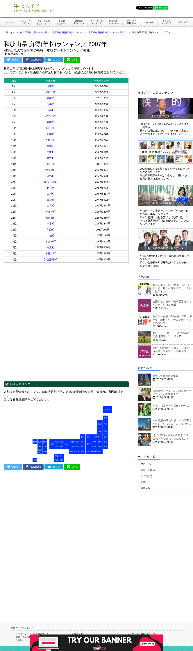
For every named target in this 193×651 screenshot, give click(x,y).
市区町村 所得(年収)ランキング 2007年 (107, 32)
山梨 (94, 446)
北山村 (50, 134)
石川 (83, 437)
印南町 (50, 229)
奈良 (77, 446)
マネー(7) (146, 464)
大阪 (72, 446)
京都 (72, 442)
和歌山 (72, 451)
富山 (88, 437)
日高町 (50, 110)
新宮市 (50, 187)
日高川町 (50, 163)
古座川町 (50, 253)
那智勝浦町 (50, 259)
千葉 (105, 446)
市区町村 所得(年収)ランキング (67, 32)
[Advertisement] (35, 292)
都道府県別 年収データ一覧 (33, 32)
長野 (88, 444)
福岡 (45, 442)
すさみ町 (50, 241)
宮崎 (45, 451)
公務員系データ (79, 634)
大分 (45, 446)
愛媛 (57, 456)
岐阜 (83, 446)
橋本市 (50, 86)
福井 (83, 442)
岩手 (105, 424)
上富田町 (50, 217)
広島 (57, 446)
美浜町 (50, 151)
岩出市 (50, 98)
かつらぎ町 (50, 181)
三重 (77, 451)
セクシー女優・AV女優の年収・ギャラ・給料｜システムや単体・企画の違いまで (172, 319)
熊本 (40, 446)
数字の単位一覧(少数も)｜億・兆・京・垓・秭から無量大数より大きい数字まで (173, 288)
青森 (105, 418)
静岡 (88, 451)
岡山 (62, 446)
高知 (57, 460)
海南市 (50, 104)
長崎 (35, 442)
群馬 (94, 442)
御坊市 (50, 146)
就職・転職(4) (148, 470)
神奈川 (94, 451)
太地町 (50, 235)
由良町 (50, 205)
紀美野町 (50, 169)
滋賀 (77, 442)
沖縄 (35, 460)
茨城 (105, 442)
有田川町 (50, 128)
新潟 (97, 437)
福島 (105, 437)
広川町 (50, 193)
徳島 (62, 460)
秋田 (100, 424)
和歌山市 (50, 92)
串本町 (50, 223)
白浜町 (50, 247)
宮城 (105, 431)
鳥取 (62, 442)
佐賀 (40, 442)
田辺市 (50, 199)
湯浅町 (50, 175)
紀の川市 (50, 116)
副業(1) (144, 482)
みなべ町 (50, 211)
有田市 (50, 122)
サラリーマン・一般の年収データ (32, 634)
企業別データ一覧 (24, 640)
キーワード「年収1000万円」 (142, 634)
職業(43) (145, 488)
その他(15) (146, 476)
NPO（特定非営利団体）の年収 (171, 405)
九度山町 (50, 139)
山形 (100, 431)
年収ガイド (9, 32)
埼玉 (100, 446)
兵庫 (67, 444)
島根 (57, 442)
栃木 (100, 442)
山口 (52, 444)
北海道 (107, 410)
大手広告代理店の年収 (165, 375)
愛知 (83, 451)
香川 (62, 456)
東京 (100, 451)
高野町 (50, 157)
